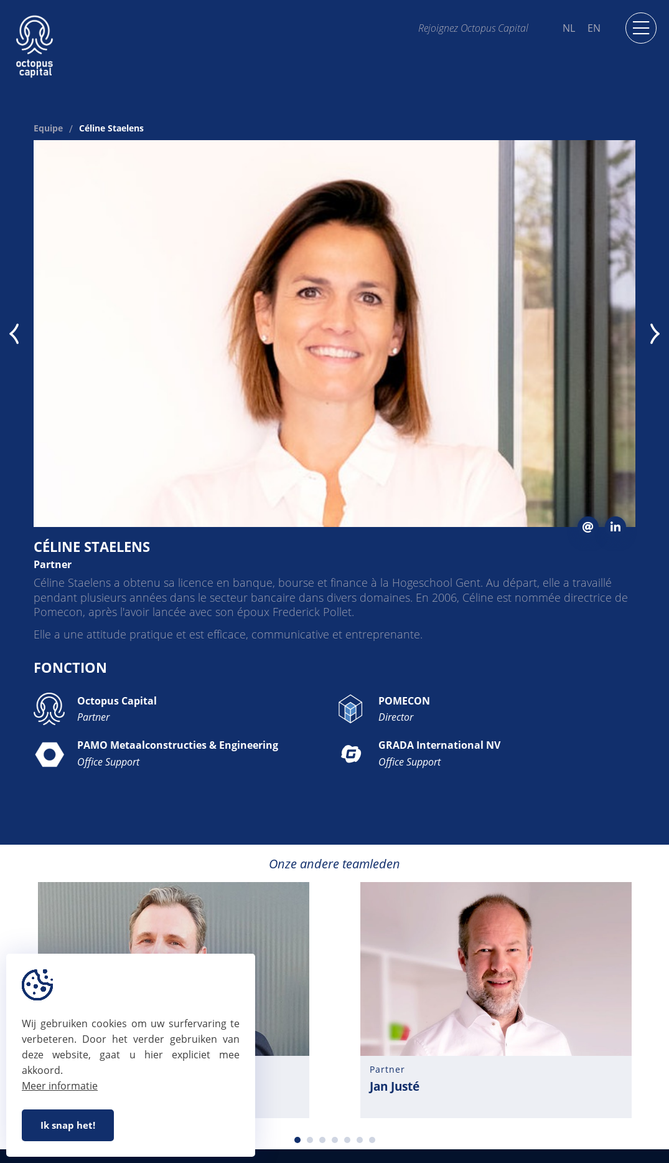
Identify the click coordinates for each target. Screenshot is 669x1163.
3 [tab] (322, 1140)
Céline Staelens (111, 129)
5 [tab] (347, 1140)
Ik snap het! (67, 1125)
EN (594, 28)
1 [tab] (297, 1140)
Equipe (48, 129)
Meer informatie (60, 1086)
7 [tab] (372, 1140)
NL (569, 28)
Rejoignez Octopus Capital (473, 27)
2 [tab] (310, 1140)
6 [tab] (360, 1140)
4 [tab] (335, 1140)
